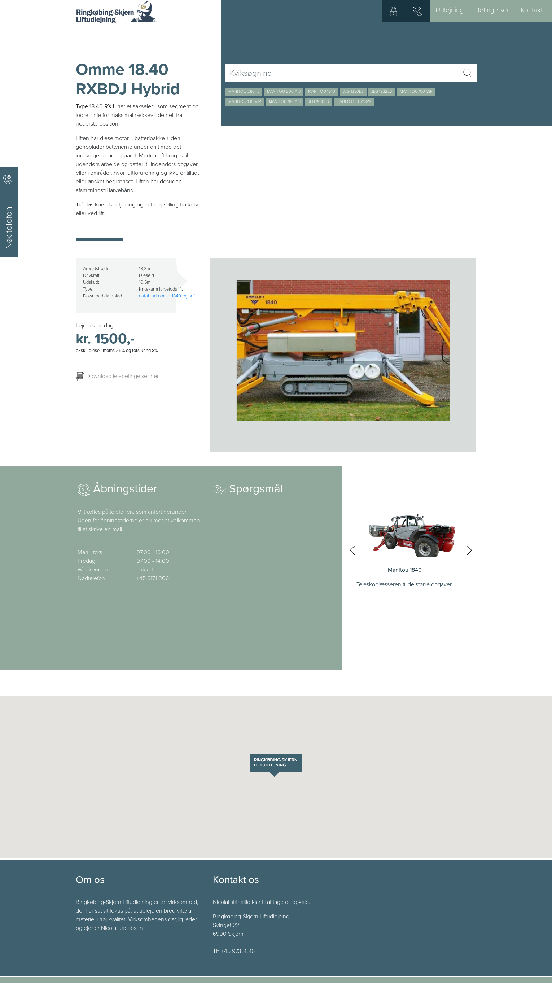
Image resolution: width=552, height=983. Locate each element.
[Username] (342, 73)
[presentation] (352, 550)
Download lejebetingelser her (117, 376)
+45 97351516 (238, 951)
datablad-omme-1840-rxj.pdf (166, 296)
